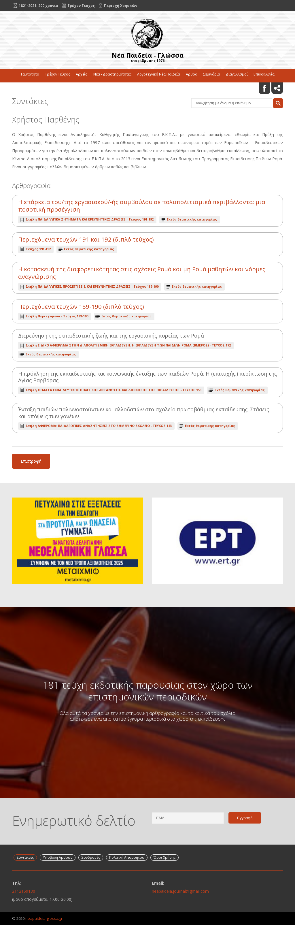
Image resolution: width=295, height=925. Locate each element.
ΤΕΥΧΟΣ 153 (113, 390)
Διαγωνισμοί (237, 74)
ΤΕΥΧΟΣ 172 (128, 345)
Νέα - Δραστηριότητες (112, 74)
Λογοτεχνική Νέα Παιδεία (158, 74)
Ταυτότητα (29, 74)
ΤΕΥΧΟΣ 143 (99, 425)
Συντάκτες (25, 857)
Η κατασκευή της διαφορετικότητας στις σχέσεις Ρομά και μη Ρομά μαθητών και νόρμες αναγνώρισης (141, 272)
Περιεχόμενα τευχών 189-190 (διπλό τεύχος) (81, 306)
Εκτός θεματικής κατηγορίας (192, 219)
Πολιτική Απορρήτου (126, 857)
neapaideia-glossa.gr (44, 918)
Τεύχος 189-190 (92, 286)
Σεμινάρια (211, 74)
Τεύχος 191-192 (90, 219)
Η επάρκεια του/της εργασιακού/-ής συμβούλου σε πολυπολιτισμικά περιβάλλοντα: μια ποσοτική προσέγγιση (141, 205)
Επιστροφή (31, 461)
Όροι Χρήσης (164, 857)
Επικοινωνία (264, 74)
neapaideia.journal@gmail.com (180, 891)
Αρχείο (82, 74)
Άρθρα (191, 74)
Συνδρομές (91, 857)
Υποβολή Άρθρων (57, 857)
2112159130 (23, 891)
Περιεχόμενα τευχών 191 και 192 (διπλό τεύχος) (86, 239)
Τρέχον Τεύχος (57, 74)
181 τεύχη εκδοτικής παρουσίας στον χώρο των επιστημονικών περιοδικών (148, 690)
